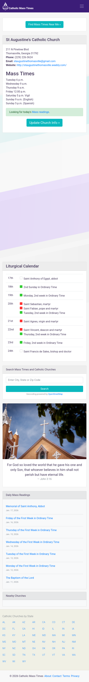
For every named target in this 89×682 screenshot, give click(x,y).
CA (43, 622)
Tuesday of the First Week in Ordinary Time (30, 554)
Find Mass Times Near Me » (44, 24)
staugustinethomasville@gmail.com (34, 61)
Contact (57, 676)
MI (63, 635)
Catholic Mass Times (18, 6)
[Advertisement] (44, 159)
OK (43, 648)
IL (53, 628)
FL (13, 628)
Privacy (75, 676)
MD (43, 635)
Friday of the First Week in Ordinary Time (29, 518)
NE (33, 641)
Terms (66, 676)
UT (43, 655)
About (47, 676)
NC (14, 648)
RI (73, 648)
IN (63, 628)
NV (43, 641)
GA (24, 628)
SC (3, 655)
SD (13, 655)
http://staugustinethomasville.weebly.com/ (41, 65)
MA (53, 635)
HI (33, 628)
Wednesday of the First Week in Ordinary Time (32, 542)
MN (73, 635)
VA (63, 655)
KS (3, 635)
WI (13, 661)
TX (33, 655)
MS (4, 641)
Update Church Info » (44, 123)
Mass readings (40, 112)
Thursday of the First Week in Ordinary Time (31, 530)
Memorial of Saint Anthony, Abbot (25, 506)
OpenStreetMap (55, 394)
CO (53, 622)
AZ (23, 622)
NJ (63, 641)
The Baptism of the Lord (20, 577)
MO (14, 641)
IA (73, 628)
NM (73, 641)
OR (53, 648)
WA (73, 655)
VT (53, 655)
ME (34, 635)
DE (73, 622)
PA (63, 648)
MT (24, 641)
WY (24, 661)
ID (43, 628)
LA (23, 635)
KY (13, 635)
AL (3, 622)
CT (63, 622)
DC (4, 628)
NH (53, 641)
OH (34, 648)
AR (33, 622)
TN (24, 655)
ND (24, 648)
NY (4, 648)
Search (44, 388)
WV (4, 661)
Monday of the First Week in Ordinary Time (30, 565)
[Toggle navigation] (81, 6)
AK (13, 622)
